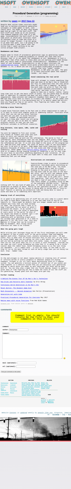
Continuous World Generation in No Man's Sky (20, 323)
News (14, 7)
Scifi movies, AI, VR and (31, 427)
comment (5, 367)
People (43, 447)
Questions (4, 428)
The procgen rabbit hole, (31, 439)
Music (12, 437)
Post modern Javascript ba (31, 436)
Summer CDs (45, 427)
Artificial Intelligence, (31, 434)
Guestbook (13, 425)
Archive (39, 7)
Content (13, 459)
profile (43, 445)
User (55, 7)
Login (43, 449)
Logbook (13, 428)
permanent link (5, 344)
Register (51, 449)
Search (31, 7)
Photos (3, 430)
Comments (50, 447)
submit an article (50, 16)
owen (14, 21)
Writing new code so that (31, 425)
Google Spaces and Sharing (31, 441)
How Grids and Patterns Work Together (17, 320)
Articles (29, 16)
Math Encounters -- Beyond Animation (16, 330)
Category (47, 7)
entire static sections (51, 171)
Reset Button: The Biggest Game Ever (16, 327)
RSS (69, 461)
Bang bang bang (46, 429)
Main (6, 7)
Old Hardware (45, 430)
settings (52, 445)
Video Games (5, 439)
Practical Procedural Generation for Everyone (20, 337)
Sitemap (55, 461)
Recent (23, 7)
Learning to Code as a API (31, 437)
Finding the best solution (31, 429)
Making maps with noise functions (15, 341)
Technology (4, 425)
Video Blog (4, 437)
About (64, 7)
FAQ (63, 461)
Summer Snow (45, 432)
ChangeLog (13, 435)
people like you (45, 459)
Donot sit (44, 425)
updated (23, 459)
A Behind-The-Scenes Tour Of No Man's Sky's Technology (24, 316)
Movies (12, 432)
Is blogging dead (28, 432)
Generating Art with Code (11, 334)
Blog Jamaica (3, 433)
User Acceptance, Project (31, 430)
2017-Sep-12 (27, 21)
